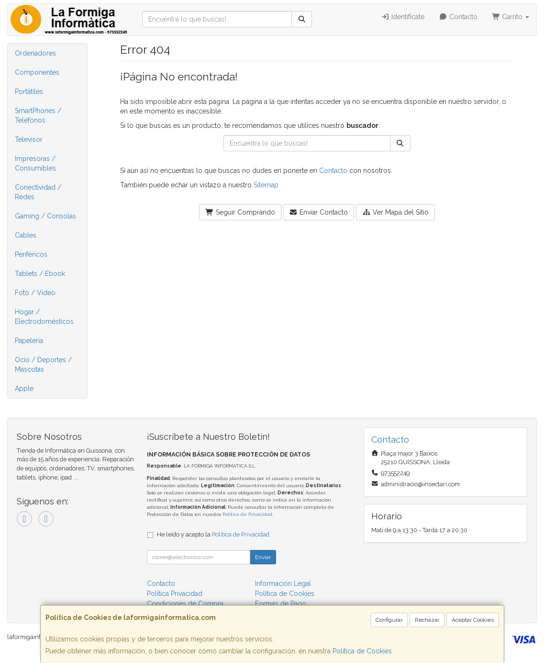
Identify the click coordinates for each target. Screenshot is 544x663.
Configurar (389, 620)
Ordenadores (35, 53)
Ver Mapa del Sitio (395, 212)
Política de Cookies (362, 651)
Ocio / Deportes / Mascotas (43, 364)
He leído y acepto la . (214, 534)
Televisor (29, 139)
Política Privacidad (174, 593)
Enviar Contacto (318, 212)
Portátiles (29, 91)
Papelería (29, 340)
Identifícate (403, 17)
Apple (24, 388)
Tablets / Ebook (40, 273)
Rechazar (427, 620)
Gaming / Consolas (45, 216)
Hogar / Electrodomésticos (44, 316)
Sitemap (266, 185)
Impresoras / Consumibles (35, 163)
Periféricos (31, 254)
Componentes (37, 72)
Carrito (511, 17)
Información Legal (283, 583)
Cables (25, 235)
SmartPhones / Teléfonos (38, 115)
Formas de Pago (280, 603)
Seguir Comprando (240, 212)
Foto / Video (35, 293)
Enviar (263, 557)
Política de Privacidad (247, 514)
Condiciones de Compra (185, 603)
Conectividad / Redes (38, 192)
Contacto (458, 17)
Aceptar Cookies (473, 620)
